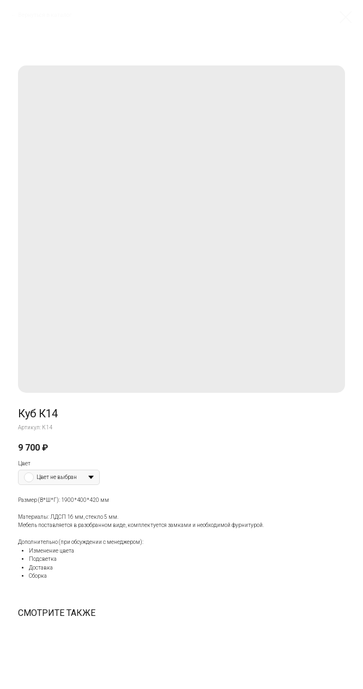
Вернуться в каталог (45, 15)
